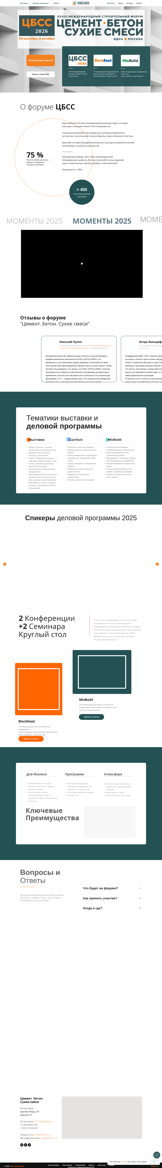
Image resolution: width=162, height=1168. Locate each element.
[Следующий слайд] (157, 560)
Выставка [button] (24, 3)
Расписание (80, 1157)
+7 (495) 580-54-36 (29, 1116)
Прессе (56, 3)
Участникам (67, 1157)
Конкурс (130, 3)
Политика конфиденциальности (81, 1159)
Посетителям (53, 1157)
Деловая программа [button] (41, 3)
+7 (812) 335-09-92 (29, 1120)
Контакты (111, 3)
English (139, 3)
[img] (78, 60)
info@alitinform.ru (42, 1126)
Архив (120, 3)
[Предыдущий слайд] (4, 560)
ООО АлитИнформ (43, 1113)
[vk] (25, 1136)
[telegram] (29, 1136)
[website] (21, 1136)
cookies (123, 1162)
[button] (41, 74)
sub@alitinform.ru (49, 1129)
